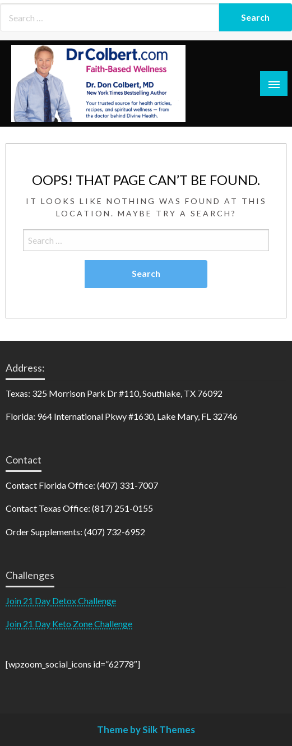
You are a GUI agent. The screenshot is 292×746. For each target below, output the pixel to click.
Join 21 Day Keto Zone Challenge (69, 623)
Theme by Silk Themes (146, 729)
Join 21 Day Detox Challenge (61, 600)
